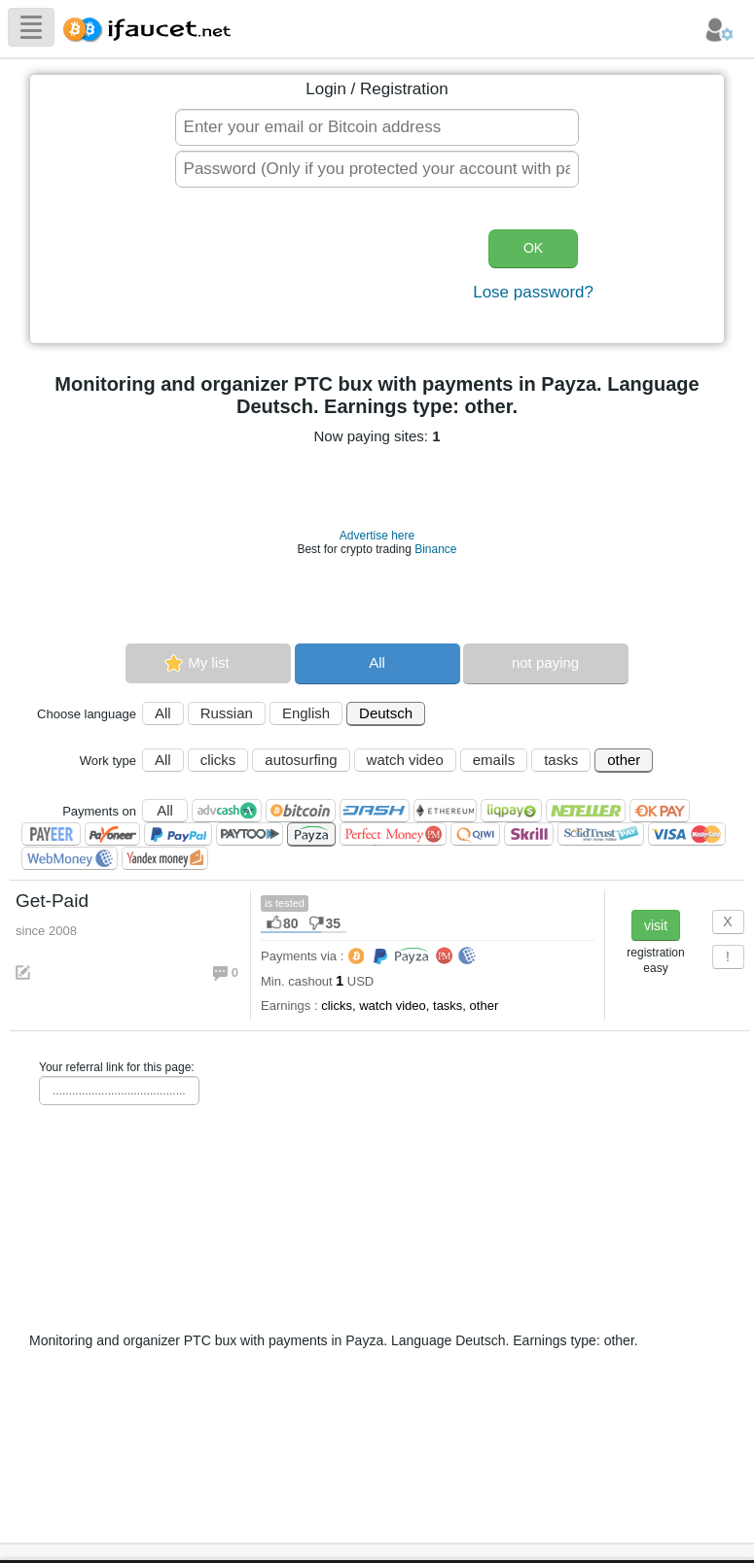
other (623, 759)
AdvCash (227, 810)
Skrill (529, 834)
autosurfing (301, 759)
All (377, 662)
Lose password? (533, 292)
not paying (545, 662)
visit (655, 925)
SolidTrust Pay (600, 834)
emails (494, 759)
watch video (405, 759)
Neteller (586, 810)
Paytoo (249, 834)
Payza (311, 834)
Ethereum (445, 810)
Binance (435, 549)
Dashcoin (375, 810)
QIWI (475, 834)
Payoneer (112, 834)
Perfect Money (393, 834)
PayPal (178, 834)
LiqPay (511, 810)
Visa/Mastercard (687, 834)
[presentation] (314, 267)
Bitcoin (301, 810)
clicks (218, 759)
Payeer (51, 834)
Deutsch (386, 713)
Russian (226, 713)
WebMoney (69, 858)
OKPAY (659, 810)
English (306, 713)
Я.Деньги (165, 858)
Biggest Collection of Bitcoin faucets (152, 27)
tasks (561, 759)
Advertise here (377, 535)
